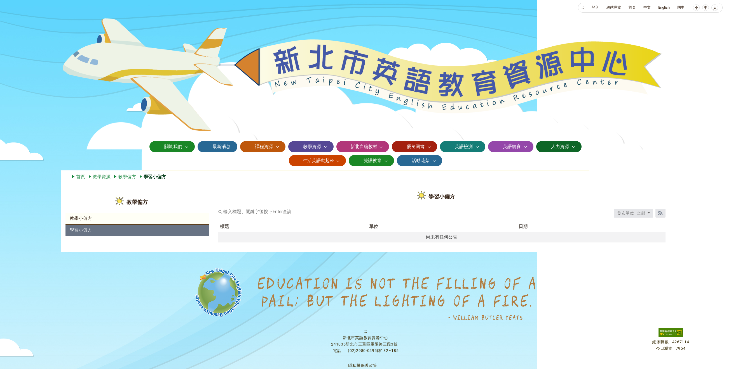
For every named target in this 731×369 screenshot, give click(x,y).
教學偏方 (127, 176)
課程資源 (264, 146)
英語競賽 (512, 146)
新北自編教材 (363, 146)
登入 (595, 7)
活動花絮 (421, 160)
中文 (647, 7)
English (664, 7)
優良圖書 (416, 146)
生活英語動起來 (318, 160)
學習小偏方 (81, 230)
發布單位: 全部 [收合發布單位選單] (632, 213)
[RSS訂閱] (660, 213)
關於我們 (173, 146)
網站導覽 (613, 7)
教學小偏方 (81, 218)
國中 (681, 7)
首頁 (632, 7)
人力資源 (560, 146)
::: (583, 7)
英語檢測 (464, 146)
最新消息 (221, 146)
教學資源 (312, 146)
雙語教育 (372, 160)
